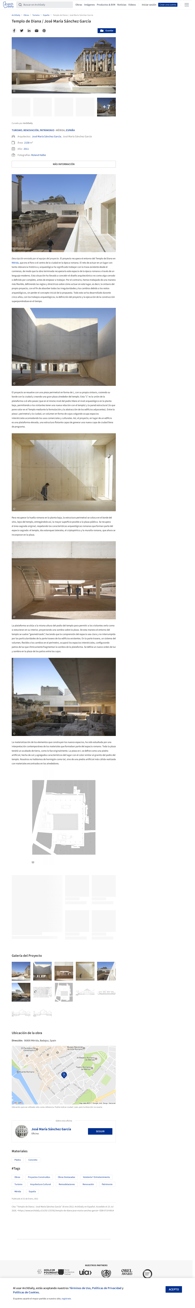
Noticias (121, 5)
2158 (26, 142)
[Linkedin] (29, 30)
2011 (26, 149)
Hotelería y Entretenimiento (96, 1177)
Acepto (174, 1289)
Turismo (17, 130)
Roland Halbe (38, 155)
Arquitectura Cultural (40, 1184)
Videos (132, 5)
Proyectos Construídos (39, 1177)
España (70, 130)
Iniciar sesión (149, 5)
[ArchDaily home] (8, 4)
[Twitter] (21, 30)
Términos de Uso (80, 1288)
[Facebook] (14, 30)
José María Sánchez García (46, 136)
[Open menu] (186, 4)
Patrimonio (47, 130)
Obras (78, 5)
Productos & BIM (106, 5)
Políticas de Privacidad (106, 1288)
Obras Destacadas (66, 1177)
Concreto (32, 1160)
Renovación (31, 130)
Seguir (100, 1131)
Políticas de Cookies (26, 1292)
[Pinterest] (44, 30)
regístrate (66, 1298)
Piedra (17, 1160)
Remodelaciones (67, 1184)
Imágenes (89, 5)
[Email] (36, 30)
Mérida (15, 263)
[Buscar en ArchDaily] (47, 5)
